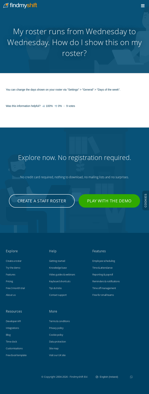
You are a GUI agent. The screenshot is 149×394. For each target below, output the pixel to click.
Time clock (11, 341)
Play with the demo (109, 201)
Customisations (14, 348)
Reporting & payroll (102, 274)
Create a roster (14, 261)
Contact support (58, 295)
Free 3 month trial (15, 288)
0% (58, 105)
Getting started (57, 261)
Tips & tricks (55, 288)
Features (10, 274)
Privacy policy (56, 328)
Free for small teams (103, 295)
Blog (8, 334)
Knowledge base (58, 267)
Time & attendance (102, 267)
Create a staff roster (41, 201)
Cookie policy (56, 334)
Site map (53, 348)
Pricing (9, 281)
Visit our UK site (57, 355)
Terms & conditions (59, 321)
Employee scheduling (103, 261)
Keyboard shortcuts (59, 281)
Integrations (12, 328)
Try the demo (13, 267)
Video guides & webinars (62, 274)
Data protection (57, 341)
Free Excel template (16, 355)
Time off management (104, 288)
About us (11, 295)
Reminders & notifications (106, 281)
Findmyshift (22, 376)
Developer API (13, 321)
